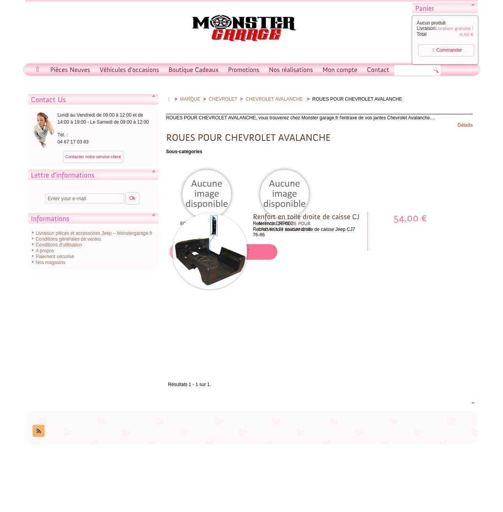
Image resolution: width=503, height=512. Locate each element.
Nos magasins (50, 262)
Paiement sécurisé (55, 256)
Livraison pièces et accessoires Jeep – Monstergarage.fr (94, 233)
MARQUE (190, 99)
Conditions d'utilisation (59, 245)
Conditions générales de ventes (68, 239)
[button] (248, 252)
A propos (45, 250)
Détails (465, 125)
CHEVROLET (223, 99)
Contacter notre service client (93, 156)
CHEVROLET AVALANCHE (274, 99)
